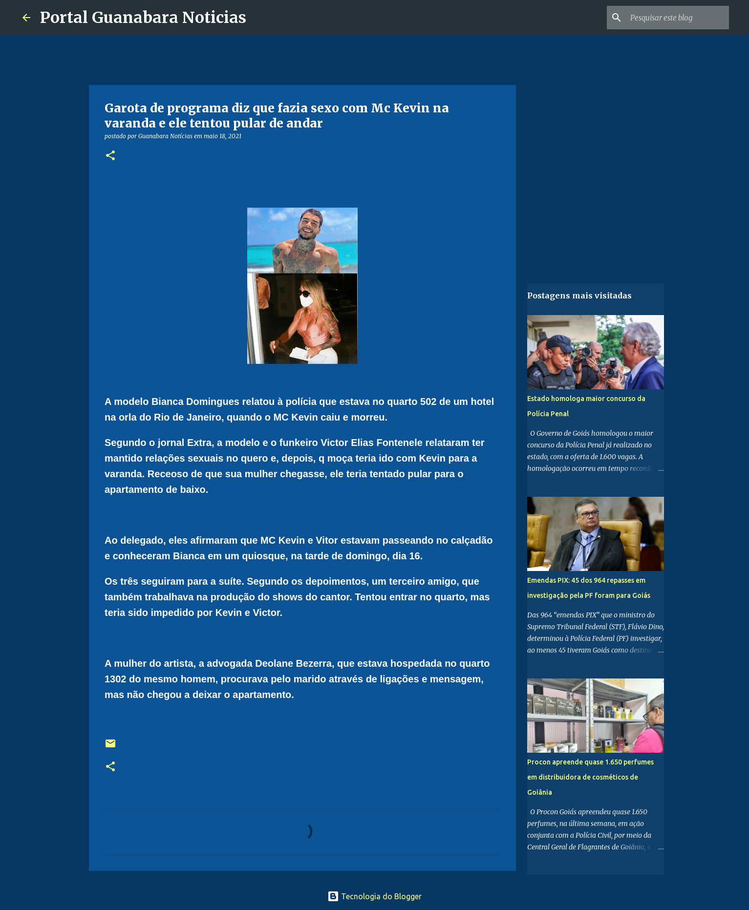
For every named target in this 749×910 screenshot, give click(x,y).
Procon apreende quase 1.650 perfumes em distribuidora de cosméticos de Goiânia (590, 777)
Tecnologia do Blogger (374, 896)
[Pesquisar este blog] (677, 17)
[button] (110, 156)
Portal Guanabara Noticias (143, 17)
